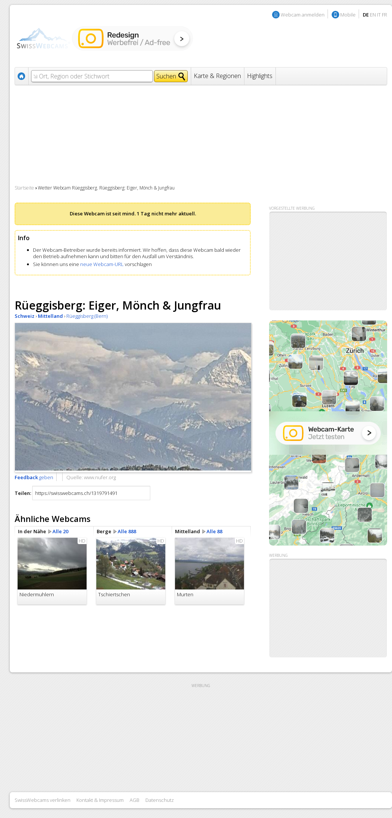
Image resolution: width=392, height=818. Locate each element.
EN (373, 14)
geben (34, 477)
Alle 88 (214, 531)
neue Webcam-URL (102, 264)
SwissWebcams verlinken (42, 800)
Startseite (24, 188)
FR (384, 14)
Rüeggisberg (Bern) (87, 316)
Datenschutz (159, 800)
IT (379, 14)
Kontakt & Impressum (100, 800)
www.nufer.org (100, 477)
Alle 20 (60, 531)
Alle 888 (127, 531)
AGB (134, 800)
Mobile (348, 14)
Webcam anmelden (303, 14)
